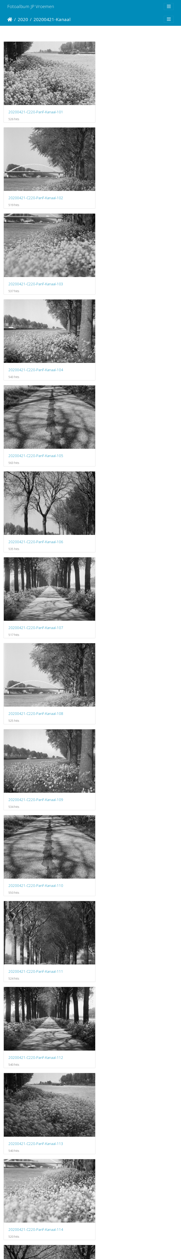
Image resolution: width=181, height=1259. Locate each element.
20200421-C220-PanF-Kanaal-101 (35, 106)
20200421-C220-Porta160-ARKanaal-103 (41, 906)
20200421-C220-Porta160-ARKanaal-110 (132, 1146)
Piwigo (110, 1249)
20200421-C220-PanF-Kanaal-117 (35, 746)
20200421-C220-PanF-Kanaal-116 (126, 666)
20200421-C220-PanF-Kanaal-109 (35, 426)
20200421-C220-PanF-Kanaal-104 (126, 186)
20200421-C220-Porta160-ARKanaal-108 (132, 1066)
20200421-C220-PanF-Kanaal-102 (126, 106)
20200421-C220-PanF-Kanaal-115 (35, 666)
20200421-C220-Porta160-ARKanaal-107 (41, 1066)
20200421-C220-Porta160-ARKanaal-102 (132, 826)
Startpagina (9, 19)
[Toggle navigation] (169, 6)
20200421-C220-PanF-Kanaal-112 (126, 506)
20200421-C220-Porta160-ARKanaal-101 (41, 826)
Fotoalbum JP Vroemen (30, 6)
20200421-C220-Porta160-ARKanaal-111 (41, 1226)
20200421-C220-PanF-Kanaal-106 (126, 266)
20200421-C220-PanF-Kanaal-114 (126, 586)
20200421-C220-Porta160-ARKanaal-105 (41, 986)
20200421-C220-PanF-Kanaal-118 (126, 746)
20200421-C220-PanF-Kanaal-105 (35, 266)
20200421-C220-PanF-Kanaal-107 (35, 346)
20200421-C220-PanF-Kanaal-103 (35, 186)
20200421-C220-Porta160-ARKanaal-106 (132, 986)
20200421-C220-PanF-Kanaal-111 (35, 506)
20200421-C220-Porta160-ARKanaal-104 (132, 906)
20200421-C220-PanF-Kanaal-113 (35, 586)
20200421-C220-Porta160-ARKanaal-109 (41, 1146)
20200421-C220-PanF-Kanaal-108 (126, 346)
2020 (23, 19)
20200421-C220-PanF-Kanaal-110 (126, 426)
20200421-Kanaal (51, 19)
